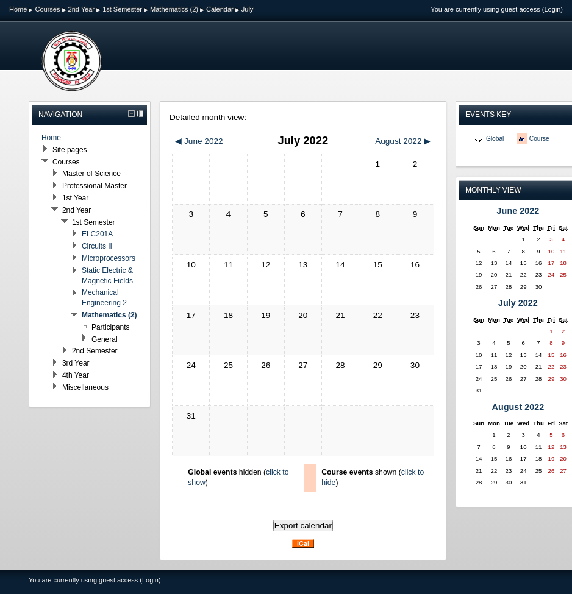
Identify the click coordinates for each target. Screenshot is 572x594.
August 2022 (518, 407)
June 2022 (518, 211)
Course (539, 138)
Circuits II (97, 246)
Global (495, 138)
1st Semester (122, 9)
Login (552, 9)
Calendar (220, 9)
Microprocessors (108, 258)
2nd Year (81, 9)
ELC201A (97, 234)
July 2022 (518, 303)
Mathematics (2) (174, 9)
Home (18, 9)
